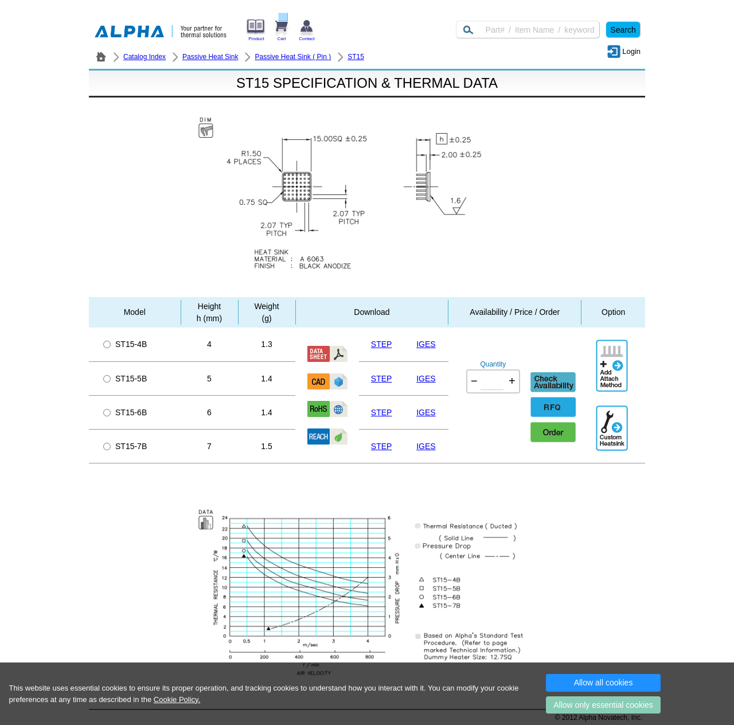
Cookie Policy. (177, 699)
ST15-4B (125, 344)
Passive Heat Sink (210, 57)
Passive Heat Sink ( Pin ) (293, 57)
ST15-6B (125, 412)
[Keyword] (528, 29)
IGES (425, 344)
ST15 (356, 57)
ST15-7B (125, 446)
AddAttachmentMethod (613, 357)
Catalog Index (144, 57)
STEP (381, 344)
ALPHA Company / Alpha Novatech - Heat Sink (101, 57)
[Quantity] (492, 381)
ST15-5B (125, 378)
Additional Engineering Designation (613, 423)
